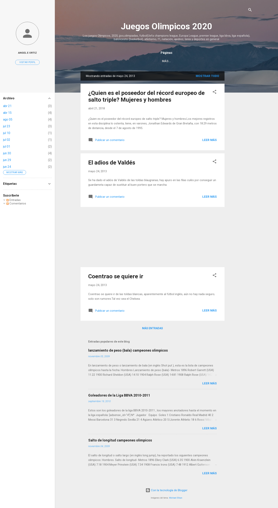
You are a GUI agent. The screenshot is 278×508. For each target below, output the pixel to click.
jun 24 (7, 167)
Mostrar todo (207, 76)
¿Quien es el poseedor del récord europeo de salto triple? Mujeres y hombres (146, 96)
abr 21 (7, 106)
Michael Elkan (175, 498)
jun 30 (7, 153)
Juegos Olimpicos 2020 (166, 26)
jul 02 (6, 140)
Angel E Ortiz (27, 52)
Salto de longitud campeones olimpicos (120, 440)
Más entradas (152, 328)
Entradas (13, 200)
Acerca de (183, 61)
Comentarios (16, 203)
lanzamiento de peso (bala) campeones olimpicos (128, 350)
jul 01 (6, 146)
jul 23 (6, 126)
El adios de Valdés (111, 162)
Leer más (209, 140)
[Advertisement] (240, 129)
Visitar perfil (27, 62)
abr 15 (7, 113)
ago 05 (7, 119)
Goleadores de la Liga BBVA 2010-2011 (119, 395)
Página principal (154, 61)
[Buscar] (250, 10)
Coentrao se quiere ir (115, 276)
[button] (214, 92)
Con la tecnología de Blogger (166, 490)
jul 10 (6, 133)
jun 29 (7, 160)
